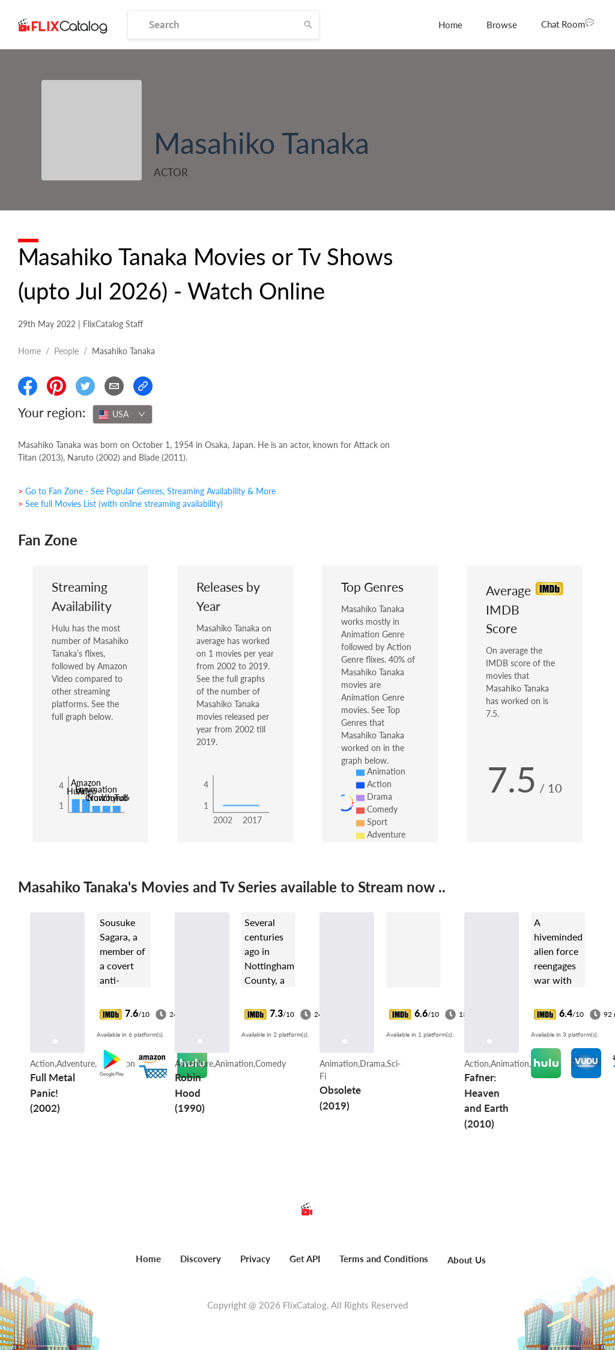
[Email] (114, 386)
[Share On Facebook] (27, 386)
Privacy (255, 1258)
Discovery (200, 1258)
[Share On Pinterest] (56, 386)
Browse (501, 24)
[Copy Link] (143, 386)
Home (450, 24)
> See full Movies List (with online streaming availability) (120, 504)
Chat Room (567, 23)
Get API (304, 1258)
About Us (466, 1259)
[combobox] (122, 414)
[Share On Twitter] (85, 386)
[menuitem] (450, 24)
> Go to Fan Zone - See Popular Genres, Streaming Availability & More (147, 491)
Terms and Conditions (383, 1258)
